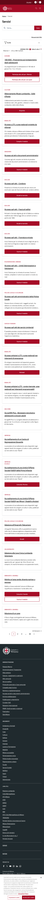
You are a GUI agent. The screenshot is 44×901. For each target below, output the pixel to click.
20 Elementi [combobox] (37, 631)
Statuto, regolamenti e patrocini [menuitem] (13, 676)
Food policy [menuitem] (6, 711)
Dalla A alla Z (36, 49)
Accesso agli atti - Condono (15, 183)
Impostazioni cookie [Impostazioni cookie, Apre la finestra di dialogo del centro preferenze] (14, 898)
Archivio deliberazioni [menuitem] (9, 696)
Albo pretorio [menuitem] (7, 673)
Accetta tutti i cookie (28, 898)
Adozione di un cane (12, 613)
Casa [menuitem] (4, 732)
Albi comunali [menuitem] (7, 679)
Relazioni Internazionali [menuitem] (10, 705)
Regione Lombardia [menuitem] (9, 791)
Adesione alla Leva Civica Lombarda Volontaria (18, 554)
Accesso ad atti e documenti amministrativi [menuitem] (16, 693)
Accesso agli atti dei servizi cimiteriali (19, 327)
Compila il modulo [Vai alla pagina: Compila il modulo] (22, 141)
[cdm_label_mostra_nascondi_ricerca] (36, 8)
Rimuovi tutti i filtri (36, 37)
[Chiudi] (41, 878)
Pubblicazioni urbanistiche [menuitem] (11, 699)
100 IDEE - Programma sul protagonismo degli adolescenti (21, 61)
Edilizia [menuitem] (5, 738)
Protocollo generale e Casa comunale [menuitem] (14, 684)
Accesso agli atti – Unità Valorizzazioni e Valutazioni (20, 267)
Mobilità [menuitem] (5, 750)
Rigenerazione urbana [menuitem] (9, 761)
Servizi (5, 845)
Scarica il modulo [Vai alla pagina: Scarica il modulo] (22, 169)
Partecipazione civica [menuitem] (9, 756)
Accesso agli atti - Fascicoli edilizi (17, 209)
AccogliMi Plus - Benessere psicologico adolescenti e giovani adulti (20, 414)
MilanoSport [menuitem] (6, 827)
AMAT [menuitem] (4, 806)
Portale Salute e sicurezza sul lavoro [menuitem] (14, 821)
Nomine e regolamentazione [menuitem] (11, 690)
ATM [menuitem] (4, 800)
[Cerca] (38, 28)
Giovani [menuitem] (5, 741)
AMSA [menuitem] (4, 803)
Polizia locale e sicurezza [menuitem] (10, 759)
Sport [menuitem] (4, 773)
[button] (29, 2)
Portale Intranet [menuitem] (8, 839)
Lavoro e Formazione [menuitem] (9, 747)
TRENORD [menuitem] (6, 818)
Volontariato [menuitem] (6, 779)
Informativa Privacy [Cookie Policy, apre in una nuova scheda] (23, 894)
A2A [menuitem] (4, 809)
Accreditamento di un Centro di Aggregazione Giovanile (17, 440)
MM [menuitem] (4, 812)
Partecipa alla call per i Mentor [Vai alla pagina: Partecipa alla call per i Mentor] (22, 74)
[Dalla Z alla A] (41, 49)
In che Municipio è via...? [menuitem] (10, 836)
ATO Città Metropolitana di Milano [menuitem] (13, 815)
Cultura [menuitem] (5, 735)
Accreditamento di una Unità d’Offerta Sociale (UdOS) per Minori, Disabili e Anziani (22, 500)
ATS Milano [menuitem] (6, 797)
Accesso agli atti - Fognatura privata (19, 237)
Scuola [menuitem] (5, 764)
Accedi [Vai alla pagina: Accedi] (22, 539)
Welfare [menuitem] (5, 770)
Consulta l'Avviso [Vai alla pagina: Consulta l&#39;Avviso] (22, 484)
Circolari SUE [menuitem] (7, 702)
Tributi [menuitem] (5, 776)
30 (30, 634)
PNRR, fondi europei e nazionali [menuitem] (12, 708)
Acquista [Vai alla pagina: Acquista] (22, 110)
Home (4, 16)
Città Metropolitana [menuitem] (9, 794)
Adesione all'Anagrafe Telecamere (18, 525)
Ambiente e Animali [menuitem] (9, 726)
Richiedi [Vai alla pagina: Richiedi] (22, 372)
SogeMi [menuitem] (5, 830)
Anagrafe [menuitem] (5, 729)
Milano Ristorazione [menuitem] (9, 824)
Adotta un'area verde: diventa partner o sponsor (20, 581)
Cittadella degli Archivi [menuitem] (10, 687)
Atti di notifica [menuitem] (7, 681)
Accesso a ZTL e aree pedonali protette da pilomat (21, 126)
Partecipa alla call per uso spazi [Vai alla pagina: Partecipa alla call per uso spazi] (22, 80)
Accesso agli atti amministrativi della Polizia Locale (22, 298)
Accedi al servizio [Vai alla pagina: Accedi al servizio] (22, 195)
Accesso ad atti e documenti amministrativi (21, 155)
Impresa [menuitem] (5, 744)
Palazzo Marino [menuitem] (7, 667)
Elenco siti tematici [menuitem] (9, 833)
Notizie (5, 854)
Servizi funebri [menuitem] (7, 767)
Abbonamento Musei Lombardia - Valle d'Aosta (20, 95)
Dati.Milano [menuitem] (6, 714)
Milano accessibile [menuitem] (8, 753)
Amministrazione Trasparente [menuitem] (12, 670)
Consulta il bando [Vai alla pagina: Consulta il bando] (22, 594)
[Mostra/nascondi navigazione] (40, 8)
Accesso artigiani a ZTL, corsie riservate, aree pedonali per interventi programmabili (22, 388)
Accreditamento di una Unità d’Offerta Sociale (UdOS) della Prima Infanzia (19, 469)
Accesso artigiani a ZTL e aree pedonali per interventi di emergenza (21, 357)
